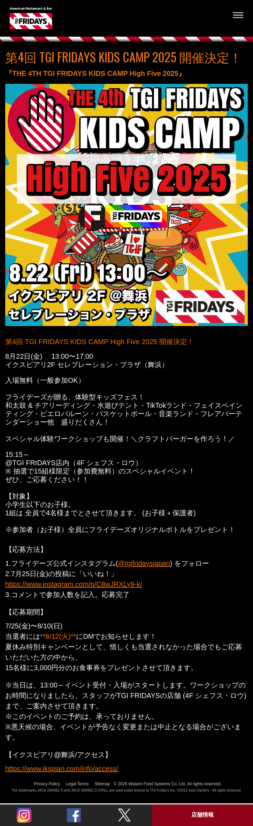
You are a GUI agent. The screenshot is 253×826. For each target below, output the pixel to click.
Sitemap (102, 783)
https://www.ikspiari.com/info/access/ (61, 768)
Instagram (24, 815)
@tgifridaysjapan (144, 563)
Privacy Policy (47, 783)
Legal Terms (77, 783)
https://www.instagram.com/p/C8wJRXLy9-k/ (73, 584)
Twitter (124, 815)
